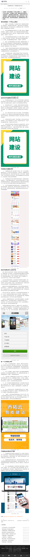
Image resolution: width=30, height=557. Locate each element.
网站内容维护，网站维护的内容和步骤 (8, 538)
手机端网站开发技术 (20, 516)
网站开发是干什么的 (13, 516)
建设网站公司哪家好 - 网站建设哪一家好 (8, 533)
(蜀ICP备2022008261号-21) (23, 552)
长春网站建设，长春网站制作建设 (7, 535)
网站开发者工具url (6, 516)
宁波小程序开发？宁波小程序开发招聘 (8, 527)
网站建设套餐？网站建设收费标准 (7, 529)
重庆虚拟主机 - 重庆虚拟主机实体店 (7, 532)
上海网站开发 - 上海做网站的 (6, 537)
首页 (2, 4)
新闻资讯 (5, 4)
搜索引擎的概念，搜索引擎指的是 (7, 540)
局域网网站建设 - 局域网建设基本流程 (8, 530)
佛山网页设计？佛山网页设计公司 (23, 520)
